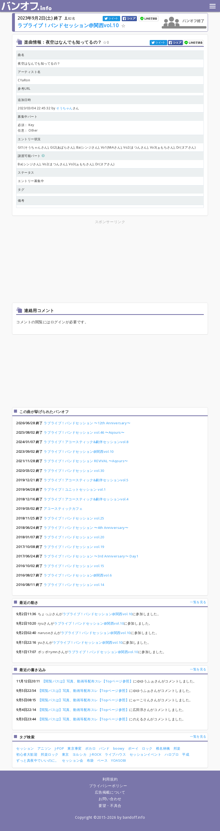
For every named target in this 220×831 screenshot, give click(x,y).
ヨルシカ (79, 754)
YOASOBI (118, 760)
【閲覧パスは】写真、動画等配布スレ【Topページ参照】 (87, 681)
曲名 (21, 55)
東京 (65, 754)
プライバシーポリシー (108, 785)
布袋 (90, 760)
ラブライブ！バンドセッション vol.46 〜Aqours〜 (84, 432)
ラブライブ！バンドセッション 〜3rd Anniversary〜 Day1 (91, 556)
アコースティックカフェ (63, 508)
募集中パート (27, 116)
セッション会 (72, 760)
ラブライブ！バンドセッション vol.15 (74, 565)
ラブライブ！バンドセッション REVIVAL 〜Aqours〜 (86, 461)
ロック (147, 748)
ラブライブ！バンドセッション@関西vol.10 (68, 25)
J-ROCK (95, 754)
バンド (104, 748)
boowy (119, 748)
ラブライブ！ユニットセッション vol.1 (75, 489)
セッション (25, 748)
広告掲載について (110, 792)
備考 (21, 200)
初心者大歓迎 (26, 754)
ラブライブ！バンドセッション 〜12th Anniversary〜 (87, 423)
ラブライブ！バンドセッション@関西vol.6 (78, 575)
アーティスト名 (29, 72)
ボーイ (133, 748)
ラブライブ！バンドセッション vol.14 (74, 584)
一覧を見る (198, 602)
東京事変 (74, 748)
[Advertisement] (64, 261)
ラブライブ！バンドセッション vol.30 (74, 470)
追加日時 (24, 100)
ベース (102, 760)
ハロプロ (172, 754)
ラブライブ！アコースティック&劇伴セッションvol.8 (86, 441)
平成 (185, 754)
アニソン (44, 748)
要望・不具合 (110, 805)
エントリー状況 (29, 139)
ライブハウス (115, 754)
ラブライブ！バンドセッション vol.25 (74, 518)
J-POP (59, 748)
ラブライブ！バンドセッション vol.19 (74, 546)
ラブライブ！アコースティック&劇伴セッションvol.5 (86, 480)
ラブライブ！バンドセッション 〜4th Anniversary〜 (86, 527)
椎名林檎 (163, 748)
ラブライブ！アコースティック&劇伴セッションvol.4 (86, 499)
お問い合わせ (110, 798)
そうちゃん (64, 108)
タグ (21, 189)
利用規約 (110, 779)
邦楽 (177, 748)
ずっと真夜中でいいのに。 (37, 760)
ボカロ (90, 748)
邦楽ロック (50, 754)
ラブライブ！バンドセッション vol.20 (74, 537)
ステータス (26, 172)
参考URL (24, 88)
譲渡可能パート (31, 156)
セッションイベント (145, 754)
